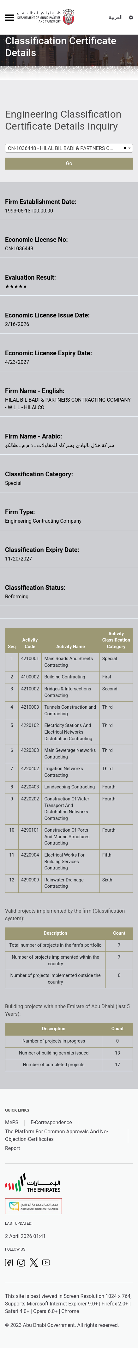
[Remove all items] (124, 148)
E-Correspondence (51, 1122)
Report (12, 1148)
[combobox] (69, 148)
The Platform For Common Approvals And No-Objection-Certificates (56, 1135)
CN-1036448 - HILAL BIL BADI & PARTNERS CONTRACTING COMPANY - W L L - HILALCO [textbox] (65, 148)
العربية (116, 17)
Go (69, 163)
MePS (11, 1122)
